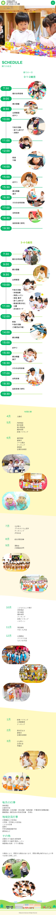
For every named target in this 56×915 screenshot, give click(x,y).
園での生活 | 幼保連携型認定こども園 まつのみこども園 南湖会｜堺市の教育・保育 (25, 2)
